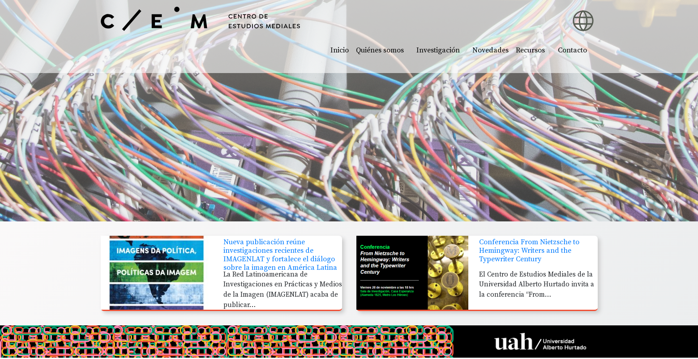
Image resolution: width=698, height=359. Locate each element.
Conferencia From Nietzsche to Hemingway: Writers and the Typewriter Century (529, 251)
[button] (523, 16)
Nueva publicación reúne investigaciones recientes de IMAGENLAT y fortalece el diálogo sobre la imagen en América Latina (280, 255)
